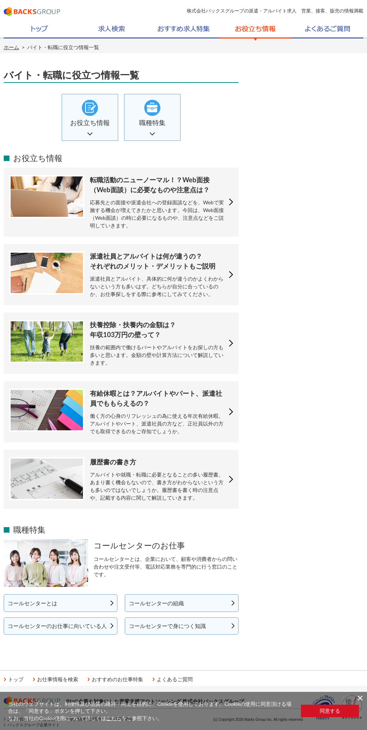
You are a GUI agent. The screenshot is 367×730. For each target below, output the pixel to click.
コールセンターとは (32, 603)
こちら (113, 718)
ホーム (11, 47)
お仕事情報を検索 (57, 679)
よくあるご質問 (175, 679)
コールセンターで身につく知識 (167, 626)
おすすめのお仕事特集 (117, 679)
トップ (15, 679)
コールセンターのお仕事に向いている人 (57, 626)
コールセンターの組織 (156, 603)
